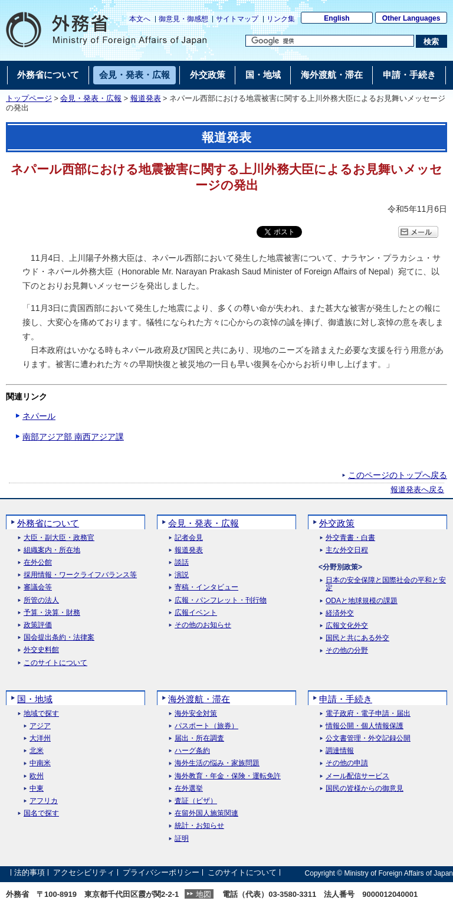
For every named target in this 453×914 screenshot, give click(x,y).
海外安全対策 (196, 714)
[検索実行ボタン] (431, 41)
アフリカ (43, 801)
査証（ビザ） (196, 801)
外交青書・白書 (350, 538)
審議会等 (38, 587)
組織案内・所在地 (52, 550)
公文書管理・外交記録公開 (368, 738)
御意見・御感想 (183, 19)
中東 (36, 788)
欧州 (36, 776)
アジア (40, 726)
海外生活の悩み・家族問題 (217, 763)
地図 (203, 894)
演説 (182, 575)
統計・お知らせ (199, 826)
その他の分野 (347, 650)
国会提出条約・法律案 (59, 637)
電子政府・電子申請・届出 (368, 714)
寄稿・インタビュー (206, 587)
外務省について (48, 523)
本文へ (139, 19)
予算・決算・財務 (52, 613)
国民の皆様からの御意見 (364, 788)
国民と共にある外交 (357, 638)
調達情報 (340, 751)
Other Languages (411, 18)
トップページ (29, 98)
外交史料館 (41, 650)
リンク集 (281, 19)
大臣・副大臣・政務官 (59, 538)
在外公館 (38, 562)
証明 (182, 839)
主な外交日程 (347, 550)
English (336, 18)
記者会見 (189, 538)
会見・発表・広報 (91, 98)
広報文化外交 (347, 626)
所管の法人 (41, 600)
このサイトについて (55, 663)
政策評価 (38, 625)
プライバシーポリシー (161, 873)
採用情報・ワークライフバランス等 (80, 575)
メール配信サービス (357, 776)
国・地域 (34, 699)
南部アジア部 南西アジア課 (73, 436)
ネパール (38, 416)
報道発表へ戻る (417, 490)
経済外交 (340, 613)
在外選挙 (189, 788)
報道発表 (145, 98)
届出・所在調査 (199, 738)
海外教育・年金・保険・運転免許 (228, 776)
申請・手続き (345, 699)
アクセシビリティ (83, 873)
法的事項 (29, 873)
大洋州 (40, 738)
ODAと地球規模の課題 (362, 601)
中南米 (40, 763)
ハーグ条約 (192, 751)
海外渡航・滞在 (199, 699)
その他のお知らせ (203, 625)
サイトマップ (237, 19)
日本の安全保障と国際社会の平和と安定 (386, 584)
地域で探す (41, 714)
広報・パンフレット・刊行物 (221, 600)
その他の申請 (347, 763)
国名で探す (41, 813)
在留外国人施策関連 (206, 813)
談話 (182, 562)
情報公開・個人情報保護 (364, 726)
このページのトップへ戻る (397, 475)
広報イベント (196, 613)
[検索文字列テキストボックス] (329, 41)
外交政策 (336, 523)
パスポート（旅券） (206, 726)
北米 (36, 751)
